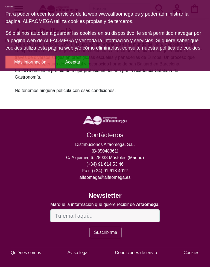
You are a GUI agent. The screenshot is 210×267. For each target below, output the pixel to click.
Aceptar (72, 62)
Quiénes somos (26, 252)
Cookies (191, 252)
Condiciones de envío (136, 252)
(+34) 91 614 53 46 (105, 164)
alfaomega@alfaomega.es (104, 177)
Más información (30, 62)
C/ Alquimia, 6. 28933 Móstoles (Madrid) (105, 157)
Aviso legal (78, 252)
